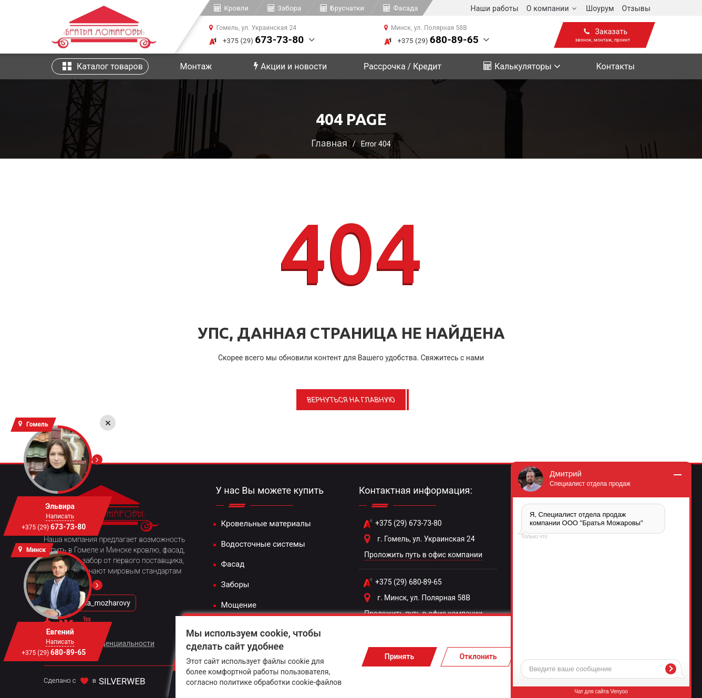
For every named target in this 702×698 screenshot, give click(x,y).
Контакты (615, 66)
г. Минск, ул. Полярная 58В (423, 597)
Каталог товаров (103, 66)
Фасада (405, 8)
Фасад (233, 564)
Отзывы (636, 8)
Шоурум (600, 8)
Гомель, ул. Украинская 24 (256, 28)
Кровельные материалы (266, 523)
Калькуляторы (517, 66)
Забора (289, 8)
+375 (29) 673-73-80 (408, 523)
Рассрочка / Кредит (402, 66)
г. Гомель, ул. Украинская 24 (426, 539)
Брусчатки (347, 8)
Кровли (236, 8)
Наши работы (495, 8)
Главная (329, 143)
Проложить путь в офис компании (423, 554)
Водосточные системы (263, 544)
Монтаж (196, 66)
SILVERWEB (122, 681)
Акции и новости (290, 66)
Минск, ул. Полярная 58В (429, 28)
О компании (547, 8)
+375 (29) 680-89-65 (408, 582)
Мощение (238, 605)
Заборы (235, 584)
